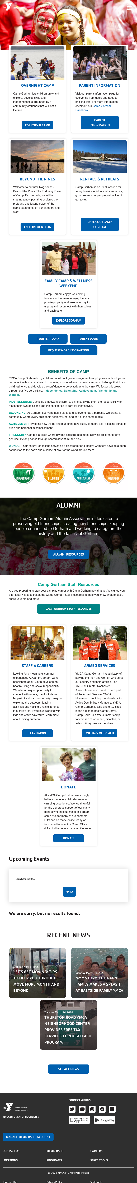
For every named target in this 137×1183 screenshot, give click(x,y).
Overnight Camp (37, 125)
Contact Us (11, 1151)
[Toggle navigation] (129, 7)
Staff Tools (99, 1160)
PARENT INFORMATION (100, 122)
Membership (55, 1151)
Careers (96, 1151)
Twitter (72, 1109)
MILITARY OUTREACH (100, 733)
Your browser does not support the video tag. (68, 25)
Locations (10, 1160)
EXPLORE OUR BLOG (37, 227)
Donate (68, 838)
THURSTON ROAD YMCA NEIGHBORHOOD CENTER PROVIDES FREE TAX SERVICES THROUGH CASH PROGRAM (67, 1030)
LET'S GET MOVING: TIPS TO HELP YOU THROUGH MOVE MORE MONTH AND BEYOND (36, 981)
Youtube (82, 1109)
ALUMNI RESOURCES (68, 554)
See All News (68, 1069)
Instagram (92, 1109)
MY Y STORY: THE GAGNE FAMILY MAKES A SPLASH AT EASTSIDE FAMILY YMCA (99, 984)
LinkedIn (112, 1109)
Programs (54, 1160)
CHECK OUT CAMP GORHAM (100, 224)
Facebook (102, 1109)
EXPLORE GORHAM (68, 320)
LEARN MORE (37, 733)
